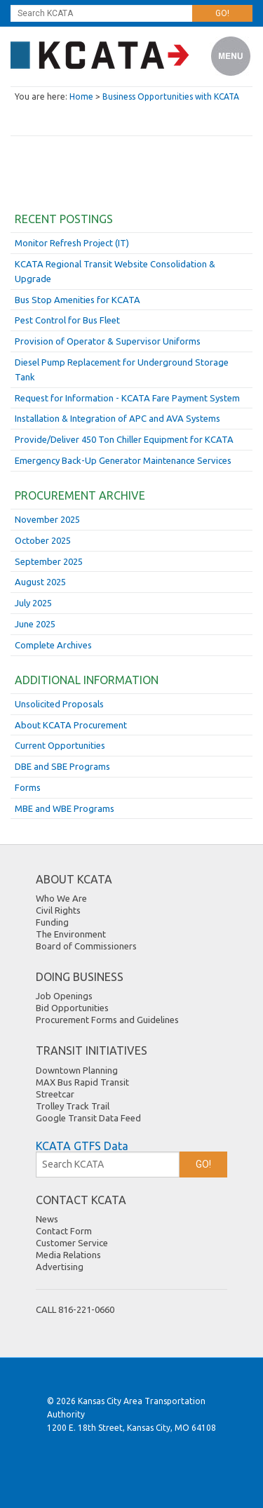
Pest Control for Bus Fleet (67, 320)
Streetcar (55, 1094)
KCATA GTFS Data (82, 1146)
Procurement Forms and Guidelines (107, 1020)
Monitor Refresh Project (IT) (72, 243)
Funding (52, 922)
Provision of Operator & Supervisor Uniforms (108, 341)
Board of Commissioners (86, 946)
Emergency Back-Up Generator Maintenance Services (123, 460)
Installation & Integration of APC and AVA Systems (117, 418)
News (47, 1219)
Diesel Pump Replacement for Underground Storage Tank (122, 369)
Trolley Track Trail (72, 1106)
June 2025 (35, 624)
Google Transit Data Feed (88, 1118)
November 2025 (47, 519)
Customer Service (72, 1243)
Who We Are (61, 898)
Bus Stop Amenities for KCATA (77, 300)
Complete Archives (53, 645)
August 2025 (40, 582)
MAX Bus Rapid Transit (82, 1082)
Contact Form (64, 1231)
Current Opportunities (60, 745)
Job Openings (64, 996)
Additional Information (87, 680)
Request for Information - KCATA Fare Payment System (127, 398)
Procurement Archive (80, 495)
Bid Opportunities (72, 1008)
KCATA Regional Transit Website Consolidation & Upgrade (115, 271)
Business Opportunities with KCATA (170, 96)
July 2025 (33, 603)
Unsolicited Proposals (59, 704)
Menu (231, 56)
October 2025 (43, 540)
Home (81, 96)
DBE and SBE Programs (62, 766)
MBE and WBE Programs (64, 808)
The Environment (71, 934)
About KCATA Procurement (71, 725)
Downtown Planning (77, 1070)
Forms (28, 787)
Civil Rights (58, 910)
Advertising (59, 1267)
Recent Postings (64, 219)
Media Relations (68, 1255)
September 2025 (49, 561)
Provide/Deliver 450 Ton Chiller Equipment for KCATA (124, 439)
